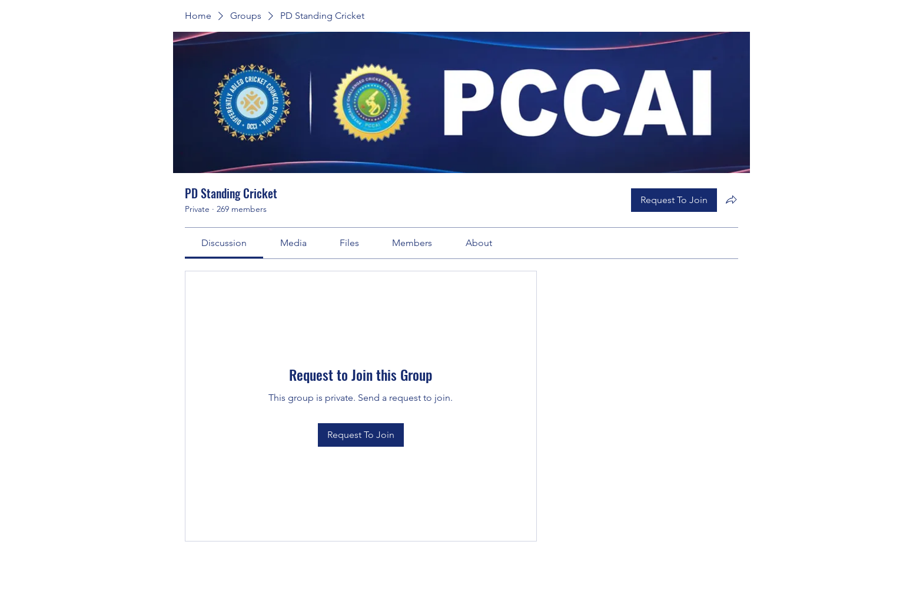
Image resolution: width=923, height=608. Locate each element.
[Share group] (731, 199)
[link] (224, 242)
